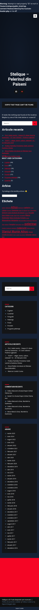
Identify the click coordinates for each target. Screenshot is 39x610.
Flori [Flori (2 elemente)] (29, 210)
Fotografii (7, 171)
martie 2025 (11, 433)
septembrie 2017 (12, 521)
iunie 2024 (10, 436)
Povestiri (7, 174)
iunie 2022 (10, 442)
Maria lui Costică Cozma (12, 156)
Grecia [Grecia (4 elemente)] (4, 213)
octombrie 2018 (12, 488)
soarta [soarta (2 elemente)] (17, 235)
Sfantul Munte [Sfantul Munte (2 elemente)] (30, 228)
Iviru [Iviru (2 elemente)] (18, 215)
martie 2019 (11, 476)
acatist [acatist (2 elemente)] (3, 208)
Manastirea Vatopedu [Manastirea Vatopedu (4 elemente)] (10, 220)
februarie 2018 (12, 506)
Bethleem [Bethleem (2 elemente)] (20, 208)
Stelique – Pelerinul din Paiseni (17, 19)
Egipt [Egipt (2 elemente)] (20, 210)
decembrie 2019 (12, 466)
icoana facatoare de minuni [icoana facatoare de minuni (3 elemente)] (15, 213)
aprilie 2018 (11, 500)
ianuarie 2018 (11, 509)
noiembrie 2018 (12, 485)
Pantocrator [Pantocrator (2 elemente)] (18, 224)
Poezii (6, 165)
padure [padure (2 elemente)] (7, 224)
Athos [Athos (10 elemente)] (14, 207)
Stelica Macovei (12, 391)
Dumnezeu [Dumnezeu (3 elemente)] (15, 210)
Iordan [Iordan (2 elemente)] (12, 215)
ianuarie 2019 (11, 479)
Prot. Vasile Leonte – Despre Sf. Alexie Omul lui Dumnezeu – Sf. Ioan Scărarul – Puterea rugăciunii (18, 351)
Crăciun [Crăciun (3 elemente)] (4, 210)
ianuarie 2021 (11, 454)
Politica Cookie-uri (28, 602)
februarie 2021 (12, 451)
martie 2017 (11, 539)
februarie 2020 (12, 463)
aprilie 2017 (11, 536)
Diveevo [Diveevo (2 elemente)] (9, 210)
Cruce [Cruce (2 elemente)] (31, 208)
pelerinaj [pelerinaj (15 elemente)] (30, 224)
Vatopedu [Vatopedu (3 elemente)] (28, 235)
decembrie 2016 (12, 548)
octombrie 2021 (12, 448)
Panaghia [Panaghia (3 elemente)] (12, 224)
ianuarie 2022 (11, 445)
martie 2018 (11, 503)
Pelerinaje (7, 168)
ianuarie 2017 (11, 545)
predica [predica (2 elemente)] (4, 228)
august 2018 (11, 491)
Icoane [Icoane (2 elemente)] (26, 213)
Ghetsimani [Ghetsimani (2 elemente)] (33, 210)
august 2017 (11, 524)
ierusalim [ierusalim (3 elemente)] (31, 213)
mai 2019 (10, 472)
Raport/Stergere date (8, 604)
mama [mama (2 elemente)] (27, 218)
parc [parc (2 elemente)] (23, 224)
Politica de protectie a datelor (11, 602)
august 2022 (11, 439)
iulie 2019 (10, 469)
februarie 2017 (12, 542)
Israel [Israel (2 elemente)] (15, 215)
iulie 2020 (10, 457)
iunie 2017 (10, 530)
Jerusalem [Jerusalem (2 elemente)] (22, 215)
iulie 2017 (10, 527)
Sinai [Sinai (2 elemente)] (14, 235)
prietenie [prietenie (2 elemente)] (8, 228)
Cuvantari (7, 180)
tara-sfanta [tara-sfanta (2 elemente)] (22, 235)
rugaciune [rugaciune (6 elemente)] (22, 228)
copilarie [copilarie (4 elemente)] (27, 208)
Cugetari (7, 162)
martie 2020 (11, 460)
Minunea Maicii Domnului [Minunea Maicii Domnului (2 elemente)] (25, 220)
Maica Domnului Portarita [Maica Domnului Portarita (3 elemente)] (18, 218)
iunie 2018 (10, 494)
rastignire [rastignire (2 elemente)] (13, 228)
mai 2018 (10, 497)
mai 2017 (10, 533)
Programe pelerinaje (10, 177)
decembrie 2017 (12, 512)
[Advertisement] (19, 48)
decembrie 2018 (12, 482)
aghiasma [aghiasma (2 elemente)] (8, 208)
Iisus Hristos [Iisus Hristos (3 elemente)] (6, 215)
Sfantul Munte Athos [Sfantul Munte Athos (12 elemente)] (15, 231)
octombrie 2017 (12, 518)
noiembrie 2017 (12, 515)
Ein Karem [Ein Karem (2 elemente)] (24, 210)
